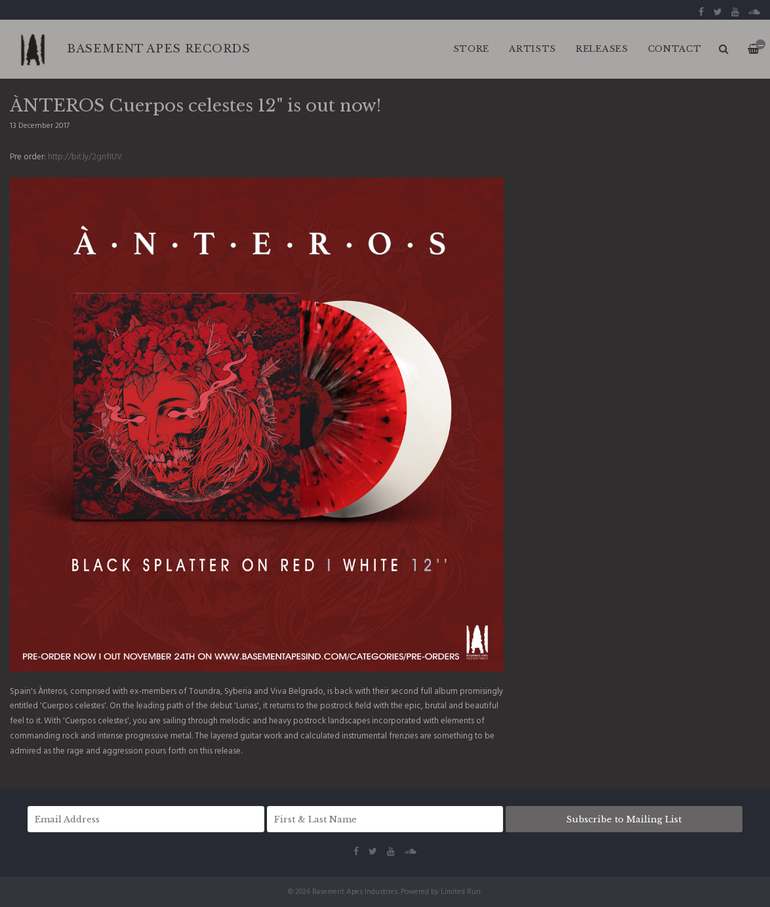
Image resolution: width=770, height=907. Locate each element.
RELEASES (602, 48)
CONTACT (675, 48)
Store (471, 48)
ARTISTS (532, 48)
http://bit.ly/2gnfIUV (85, 157)
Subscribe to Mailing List (623, 819)
